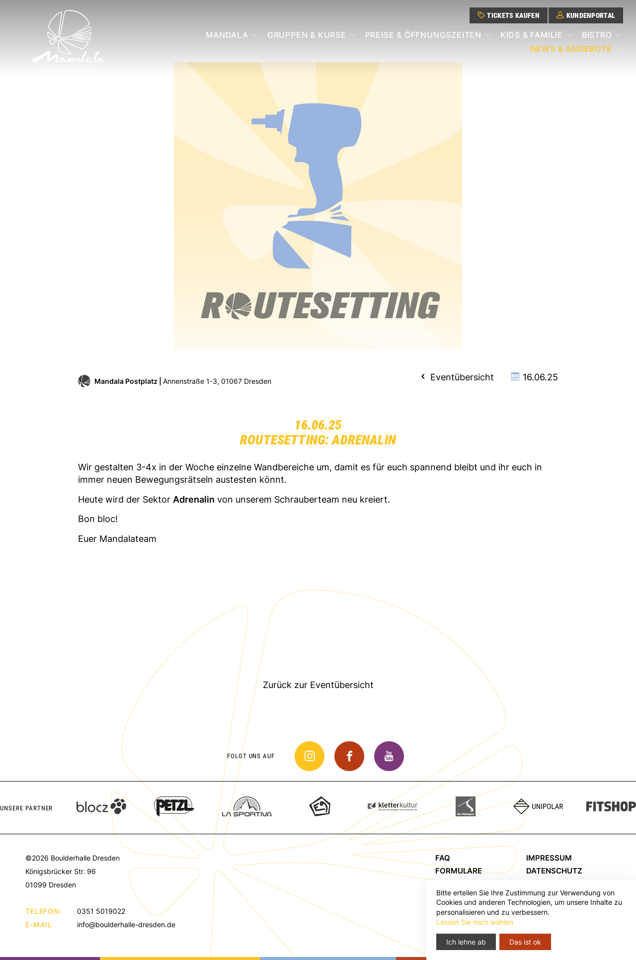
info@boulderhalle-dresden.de (126, 924)
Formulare (458, 870)
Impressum (549, 858)
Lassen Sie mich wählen (474, 922)
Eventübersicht (456, 377)
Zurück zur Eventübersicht (318, 685)
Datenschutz (554, 870)
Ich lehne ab (466, 942)
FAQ (442, 858)
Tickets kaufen (508, 15)
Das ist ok (525, 942)
